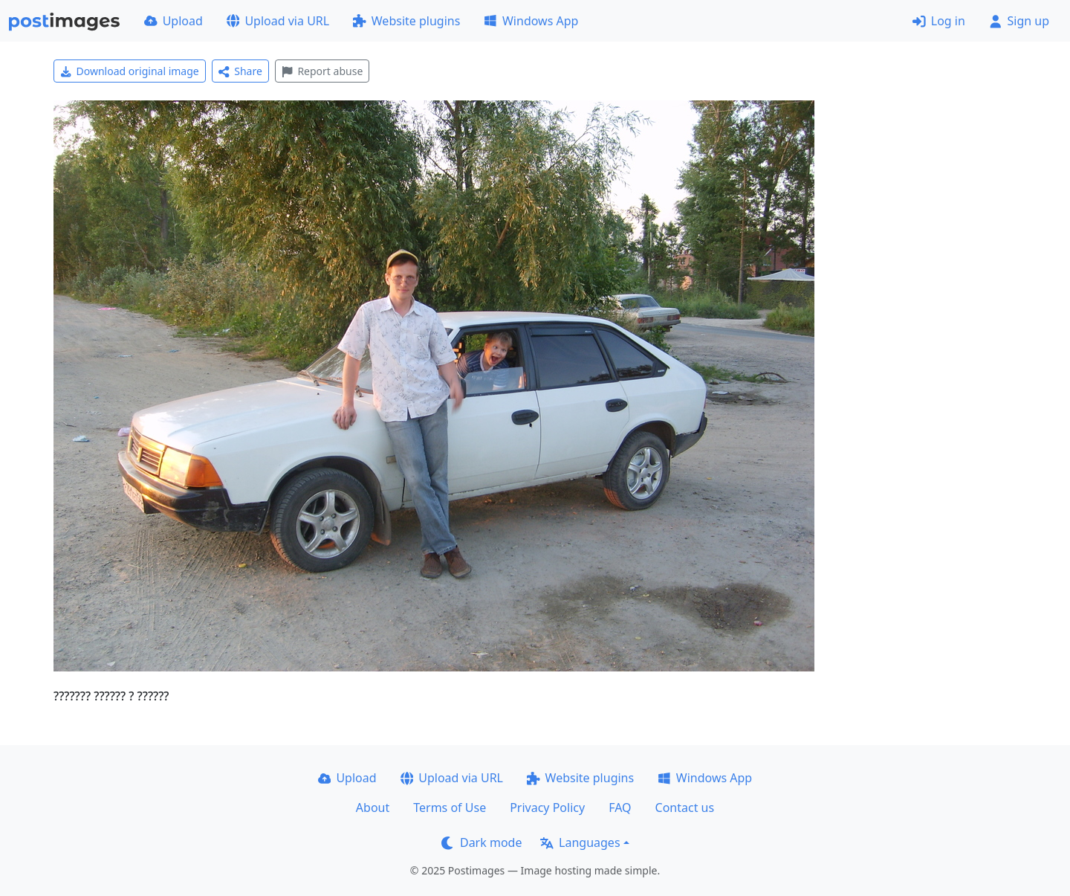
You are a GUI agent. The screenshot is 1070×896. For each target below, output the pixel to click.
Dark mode (481, 842)
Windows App (531, 21)
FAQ (620, 807)
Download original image (129, 71)
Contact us (685, 807)
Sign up (1019, 21)
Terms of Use (449, 807)
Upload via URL (278, 21)
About (372, 807)
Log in (938, 21)
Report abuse (322, 71)
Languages (580, 842)
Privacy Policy (547, 807)
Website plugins (406, 21)
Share (240, 71)
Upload (173, 21)
